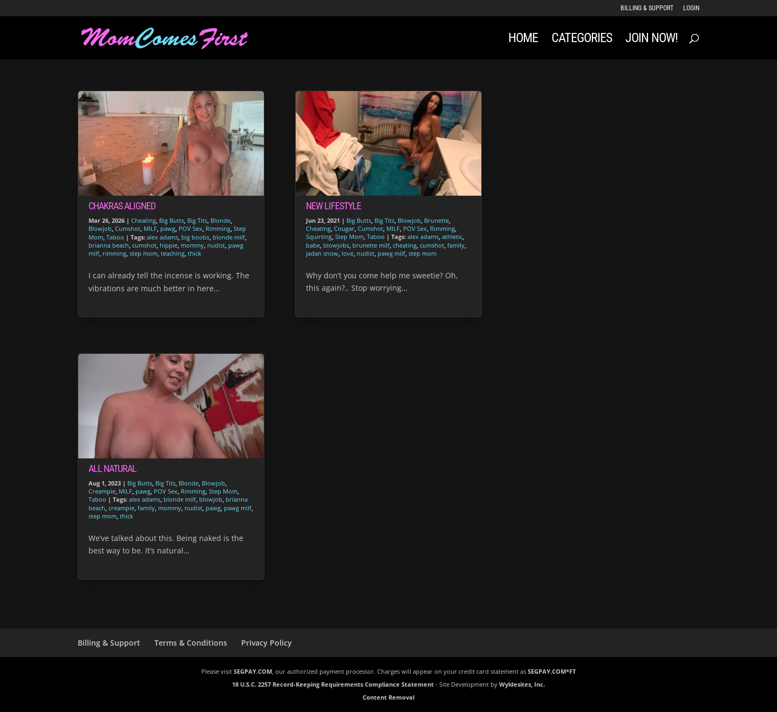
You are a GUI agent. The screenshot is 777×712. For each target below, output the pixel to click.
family (146, 508)
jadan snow (322, 253)
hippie (169, 245)
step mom (144, 253)
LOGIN (691, 8)
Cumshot (127, 228)
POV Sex (190, 228)
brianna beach (108, 245)
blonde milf (229, 237)
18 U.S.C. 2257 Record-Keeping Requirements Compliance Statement (333, 684)
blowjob (210, 499)
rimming (114, 253)
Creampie (101, 491)
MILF (150, 228)
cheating (405, 245)
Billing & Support (647, 8)
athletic (452, 236)
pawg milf (237, 508)
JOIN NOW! (651, 39)
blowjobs (336, 245)
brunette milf (371, 245)
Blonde (220, 220)
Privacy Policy (266, 643)
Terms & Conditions (190, 643)
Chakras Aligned (121, 205)
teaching (173, 253)
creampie (121, 508)
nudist (216, 245)
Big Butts (171, 220)
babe (313, 245)
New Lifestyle (333, 205)
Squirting (319, 236)
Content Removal (388, 697)
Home (523, 39)
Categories (581, 39)
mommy (192, 245)
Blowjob (100, 228)
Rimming (218, 228)
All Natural (112, 468)
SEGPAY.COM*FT (552, 671)
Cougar (344, 228)
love (347, 253)
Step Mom (223, 491)
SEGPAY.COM (253, 671)
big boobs (195, 237)
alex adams (162, 237)
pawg (167, 228)
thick (194, 253)
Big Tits (197, 220)
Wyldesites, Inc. (522, 684)
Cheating (143, 220)
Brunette (436, 220)
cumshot (144, 245)
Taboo (115, 237)
